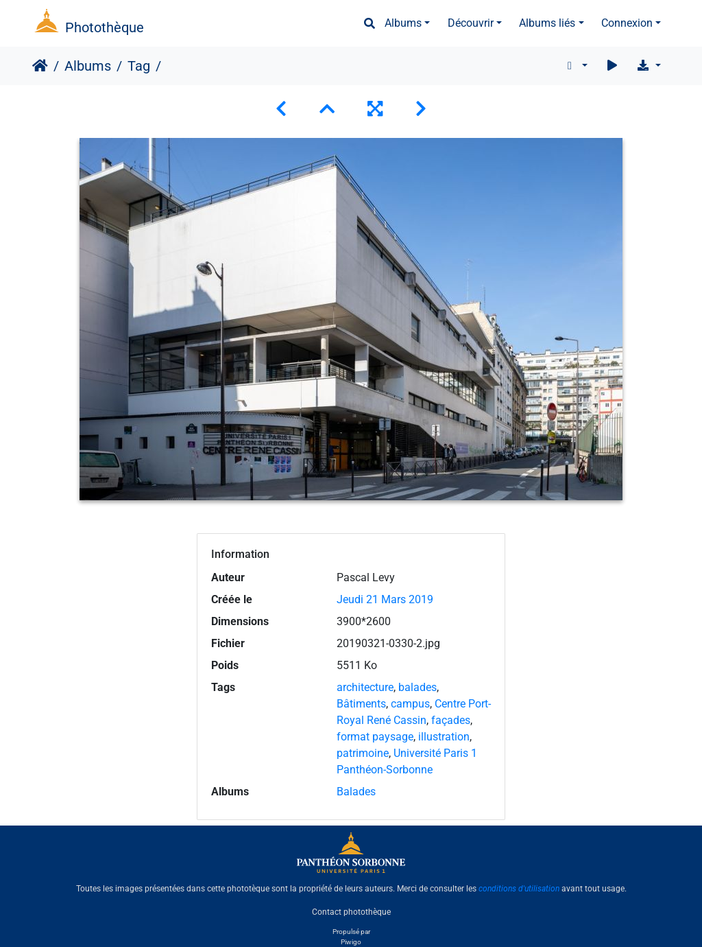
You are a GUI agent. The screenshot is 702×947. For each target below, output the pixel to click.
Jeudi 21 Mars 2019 (385, 599)
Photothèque (104, 27)
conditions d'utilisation (519, 888)
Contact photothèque (351, 912)
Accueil (40, 66)
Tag (139, 66)
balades (417, 687)
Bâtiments (361, 703)
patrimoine (363, 753)
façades (450, 720)
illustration (444, 736)
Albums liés (547, 23)
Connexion (627, 23)
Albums (403, 23)
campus (410, 703)
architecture (365, 687)
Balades (356, 791)
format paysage (375, 736)
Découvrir (471, 23)
